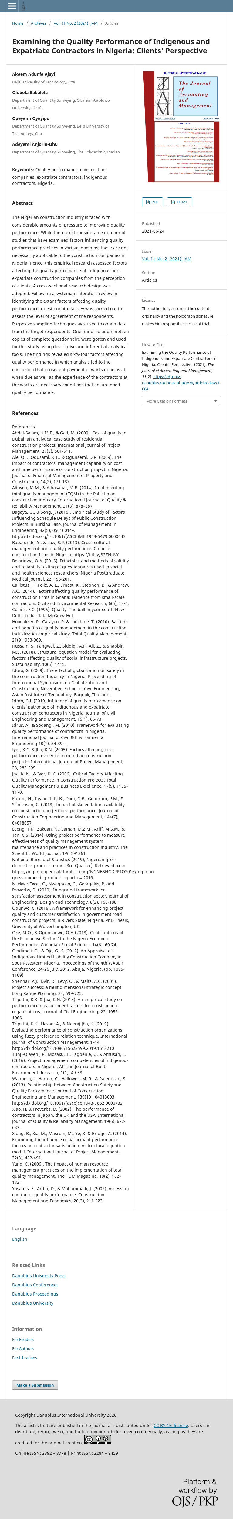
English (19, 1239)
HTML (182, 202)
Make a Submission (35, 1385)
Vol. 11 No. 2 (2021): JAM (76, 23)
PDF (154, 202)
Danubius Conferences (35, 1285)
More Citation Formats (166, 401)
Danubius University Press (39, 1275)
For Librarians (24, 1357)
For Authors (23, 1348)
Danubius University (32, 1303)
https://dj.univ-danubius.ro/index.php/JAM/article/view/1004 (181, 383)
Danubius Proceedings (35, 1294)
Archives (38, 23)
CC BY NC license (171, 1425)
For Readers (23, 1339)
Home (17, 23)
